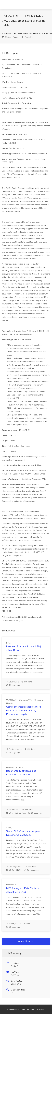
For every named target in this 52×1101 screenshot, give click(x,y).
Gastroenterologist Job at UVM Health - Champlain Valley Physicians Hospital (23, 710)
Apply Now (26, 941)
